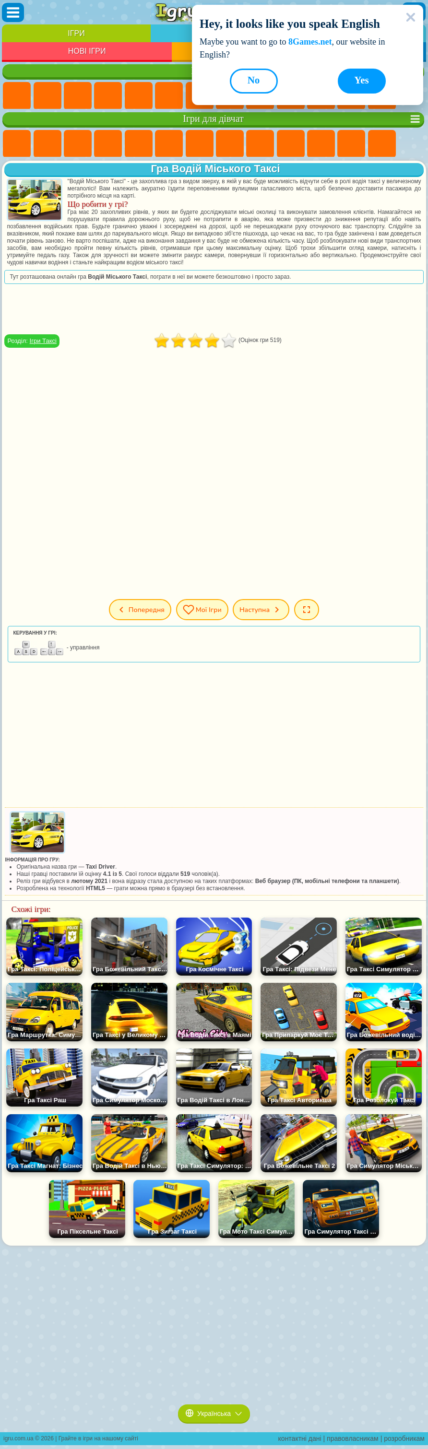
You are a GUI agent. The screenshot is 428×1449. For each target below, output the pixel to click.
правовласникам (353, 1438)
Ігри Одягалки (321, 144)
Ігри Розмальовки (230, 144)
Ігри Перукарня (351, 144)
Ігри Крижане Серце (291, 144)
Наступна (262, 609)
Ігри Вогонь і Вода (78, 144)
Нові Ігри (87, 51)
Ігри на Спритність (169, 96)
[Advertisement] (214, 308)
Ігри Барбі (108, 144)
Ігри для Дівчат (47, 96)
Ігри (76, 33)
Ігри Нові (17, 96)
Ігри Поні (17, 144)
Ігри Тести (139, 144)
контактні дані (299, 1438)
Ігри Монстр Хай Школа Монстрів (169, 144)
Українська (214, 1413)
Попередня (139, 609)
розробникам (404, 1438)
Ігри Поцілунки (382, 144)
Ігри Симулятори (78, 96)
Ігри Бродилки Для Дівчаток (200, 144)
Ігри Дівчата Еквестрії (47, 144)
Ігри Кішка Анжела (260, 144)
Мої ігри (202, 609)
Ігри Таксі (43, 340)
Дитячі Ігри (108, 96)
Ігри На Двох (139, 96)
